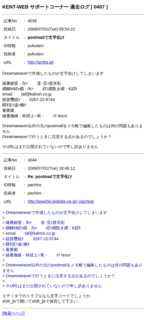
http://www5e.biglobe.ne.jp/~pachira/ (61, 201)
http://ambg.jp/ (41, 62)
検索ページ (13, 313)
